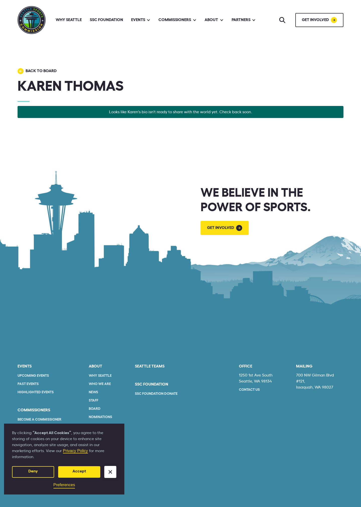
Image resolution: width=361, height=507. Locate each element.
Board (95, 409)
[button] (110, 472)
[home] (32, 20)
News (93, 392)
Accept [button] (79, 471)
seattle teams (149, 366)
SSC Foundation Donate (156, 394)
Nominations (100, 417)
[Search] (282, 20)
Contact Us (249, 390)
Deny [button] (33, 471)
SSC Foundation (106, 20)
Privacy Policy (75, 451)
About (95, 366)
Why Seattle (69, 20)
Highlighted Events (36, 392)
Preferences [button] (64, 485)
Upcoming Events (33, 375)
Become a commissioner (39, 419)
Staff (93, 400)
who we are (100, 384)
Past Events (28, 384)
